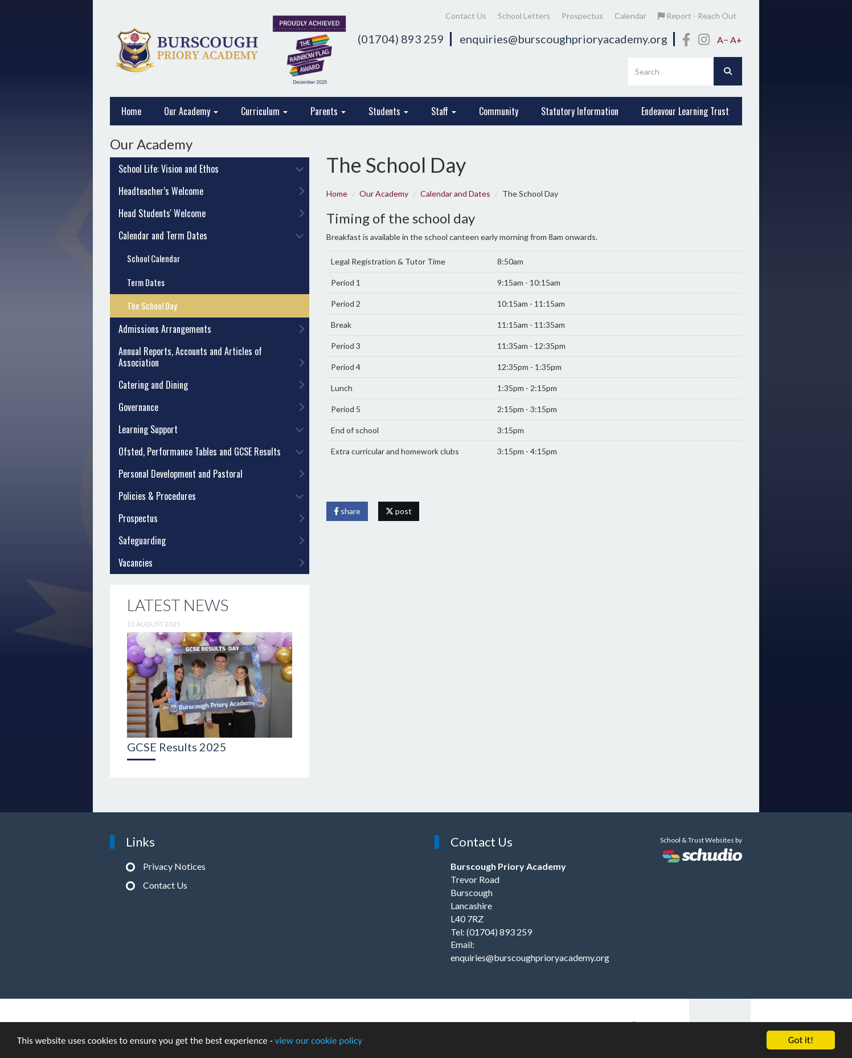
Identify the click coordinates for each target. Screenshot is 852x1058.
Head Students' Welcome (211, 213)
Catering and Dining (211, 385)
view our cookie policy (318, 1041)
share (347, 511)
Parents (328, 111)
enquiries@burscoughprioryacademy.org (563, 39)
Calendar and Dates (455, 193)
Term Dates (146, 282)
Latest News (177, 605)
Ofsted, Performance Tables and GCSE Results (211, 451)
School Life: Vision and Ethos (211, 169)
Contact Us (465, 16)
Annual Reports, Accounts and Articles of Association (211, 356)
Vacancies (211, 562)
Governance (211, 407)
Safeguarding (211, 540)
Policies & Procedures (211, 496)
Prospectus (582, 16)
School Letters (524, 16)
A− (722, 39)
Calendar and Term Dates (211, 235)
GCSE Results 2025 (177, 747)
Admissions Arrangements (211, 329)
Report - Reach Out (697, 16)
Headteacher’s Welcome (211, 191)
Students (388, 111)
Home (131, 111)
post (399, 511)
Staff (443, 111)
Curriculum (264, 111)
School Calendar (153, 258)
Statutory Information (579, 111)
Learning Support (211, 429)
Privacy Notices (174, 866)
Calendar (630, 16)
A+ (736, 39)
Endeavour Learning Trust (685, 111)
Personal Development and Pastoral (211, 474)
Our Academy (191, 111)
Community (498, 111)
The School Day (152, 305)
